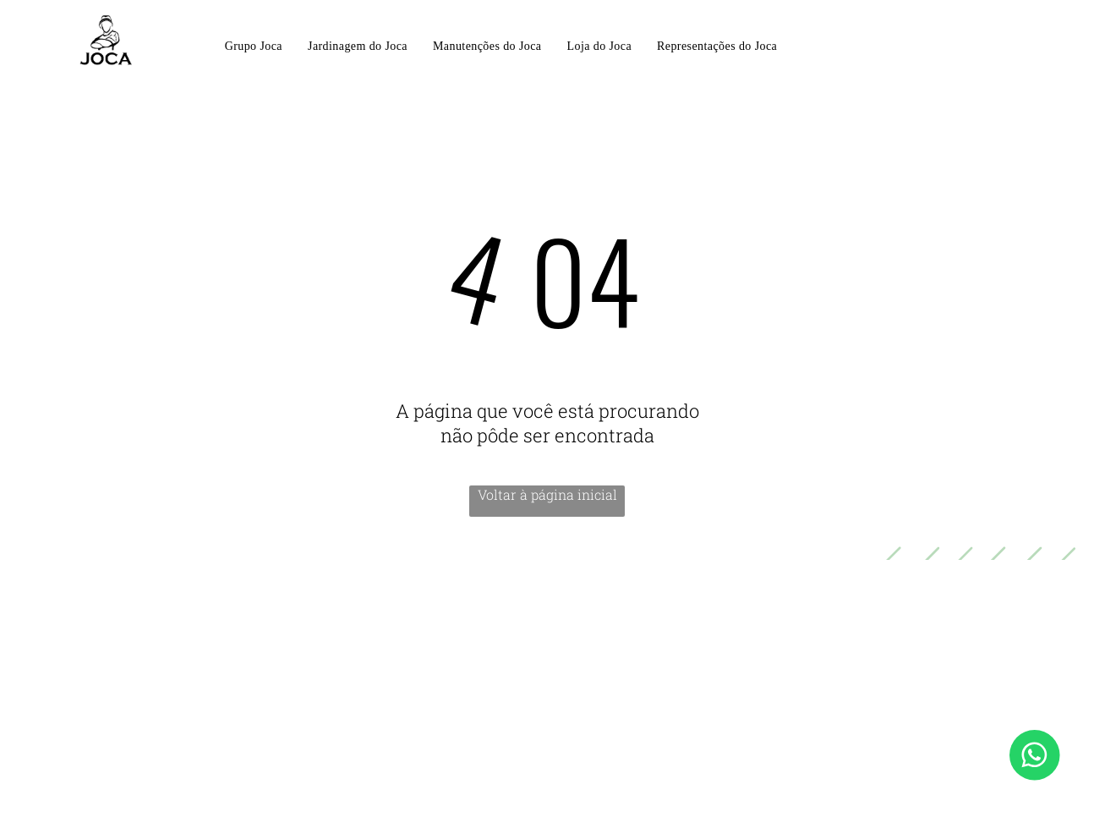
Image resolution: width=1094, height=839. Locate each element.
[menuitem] (253, 47)
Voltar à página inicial (547, 494)
